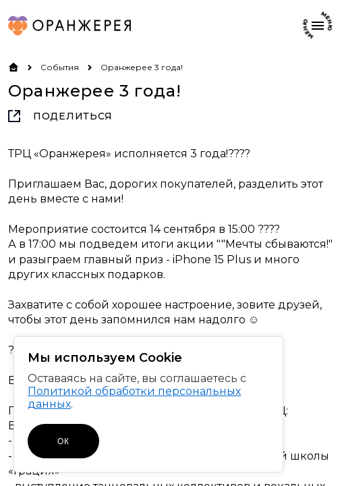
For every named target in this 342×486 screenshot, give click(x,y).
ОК (63, 441)
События (59, 67)
